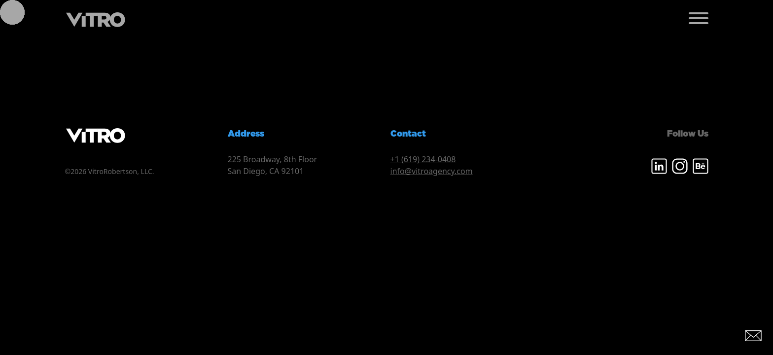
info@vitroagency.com (431, 171)
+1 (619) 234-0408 (423, 159)
